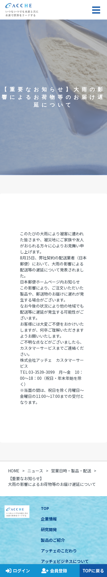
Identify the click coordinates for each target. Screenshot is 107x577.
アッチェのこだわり (59, 550)
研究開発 (49, 529)
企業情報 (49, 519)
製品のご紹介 (53, 540)
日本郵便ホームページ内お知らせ (50, 282)
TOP (45, 508)
